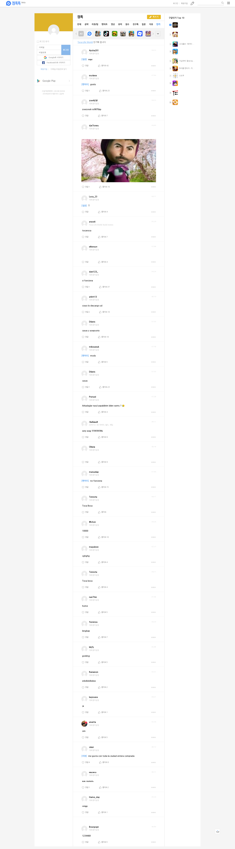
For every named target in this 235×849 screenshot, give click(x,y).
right (153, 34)
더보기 (153, 65)
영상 (113, 24)
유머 (120, 24)
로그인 (175, 3)
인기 (158, 24)
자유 (151, 24)
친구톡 (135, 24)
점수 (127, 24)
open (158, 33)
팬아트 (104, 24)
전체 (79, 24)
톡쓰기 (192, 3)
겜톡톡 (15, 3)
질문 (144, 24)
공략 (86, 24)
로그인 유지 (44, 42)
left (76, 34)
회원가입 (184, 3)
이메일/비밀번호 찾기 (59, 69)
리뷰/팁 (95, 24)
